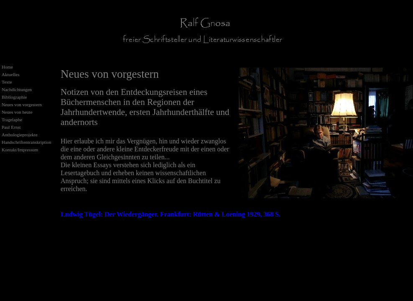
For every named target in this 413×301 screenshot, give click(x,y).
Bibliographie (14, 96)
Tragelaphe (12, 119)
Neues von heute (17, 112)
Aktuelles (10, 74)
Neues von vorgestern (22, 104)
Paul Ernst (11, 127)
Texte (7, 81)
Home (7, 66)
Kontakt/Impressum (20, 149)
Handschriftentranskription (26, 142)
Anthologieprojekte (20, 134)
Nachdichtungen (17, 89)
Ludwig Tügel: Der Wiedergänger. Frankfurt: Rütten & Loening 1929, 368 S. (170, 214)
